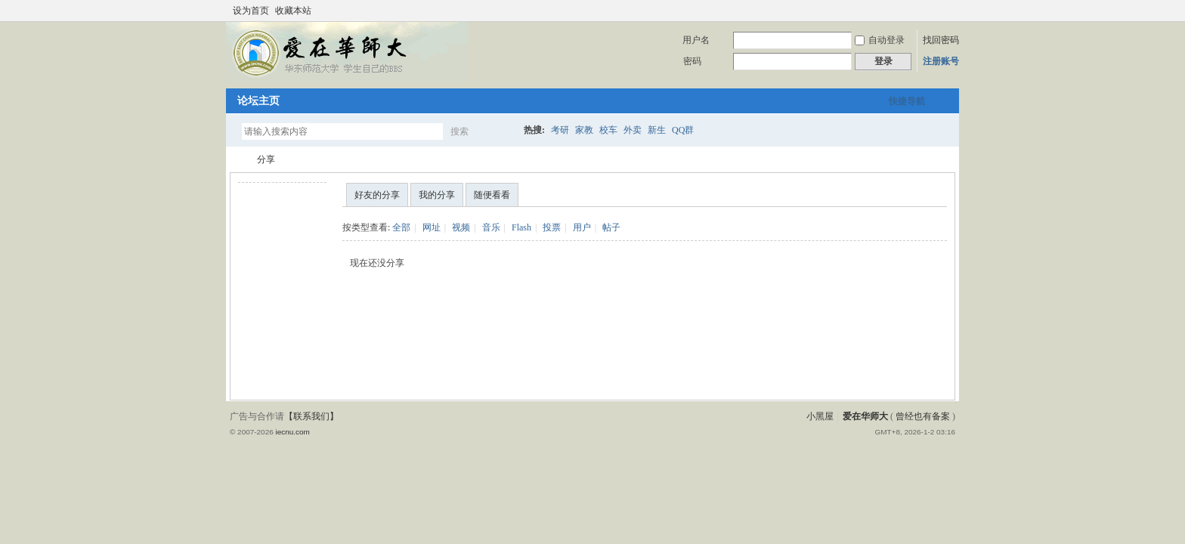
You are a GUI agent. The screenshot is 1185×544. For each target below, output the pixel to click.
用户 (582, 227)
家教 (584, 130)
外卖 (632, 130)
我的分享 (437, 195)
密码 (692, 61)
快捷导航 (907, 101)
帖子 (611, 227)
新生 (657, 130)
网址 (431, 227)
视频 (461, 227)
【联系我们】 (311, 416)
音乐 (491, 227)
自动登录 (880, 40)
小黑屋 (820, 416)
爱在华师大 (236, 160)
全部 (401, 227)
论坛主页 (258, 101)
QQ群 (683, 130)
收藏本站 (293, 10)
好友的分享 (377, 195)
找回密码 (941, 40)
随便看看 (492, 195)
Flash (521, 227)
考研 (560, 130)
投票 (552, 227)
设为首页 (251, 10)
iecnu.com (292, 432)
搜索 (459, 131)
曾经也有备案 (923, 416)
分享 (266, 159)
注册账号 (941, 61)
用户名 (696, 40)
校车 (608, 130)
